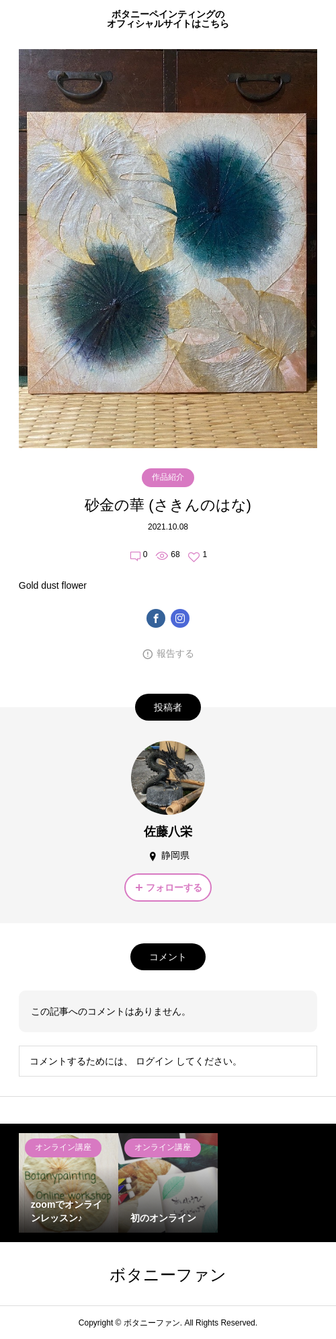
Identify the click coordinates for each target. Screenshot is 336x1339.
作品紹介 (168, 477)
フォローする (174, 887)
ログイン (154, 1061)
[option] (68, 1183)
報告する (175, 653)
